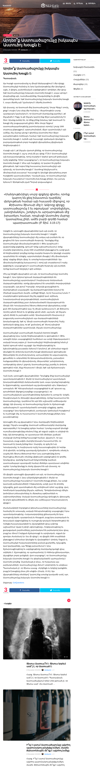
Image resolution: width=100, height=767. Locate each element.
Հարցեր (7, 35)
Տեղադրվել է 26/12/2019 (33, 616)
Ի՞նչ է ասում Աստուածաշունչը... (90, 136)
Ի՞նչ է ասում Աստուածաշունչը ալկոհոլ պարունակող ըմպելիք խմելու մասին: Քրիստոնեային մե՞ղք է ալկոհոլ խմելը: (48, 641)
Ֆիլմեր (76, 89)
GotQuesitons (18, 583)
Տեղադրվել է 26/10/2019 (33, 647)
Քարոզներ (78, 84)
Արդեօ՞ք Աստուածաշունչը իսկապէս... (90, 106)
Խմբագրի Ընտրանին (83, 67)
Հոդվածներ (79, 79)
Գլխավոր (7, 6)
